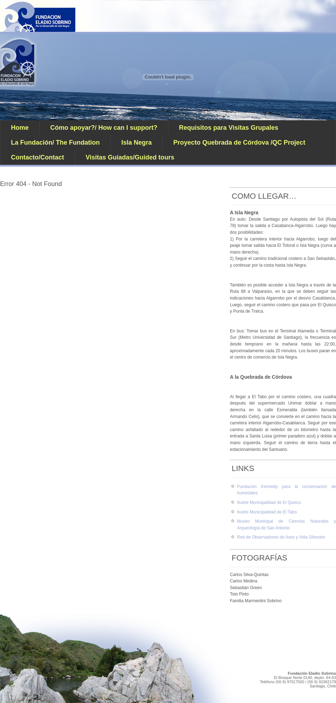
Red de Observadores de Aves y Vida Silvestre (281, 537)
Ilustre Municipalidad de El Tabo (267, 512)
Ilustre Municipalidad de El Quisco (269, 502)
